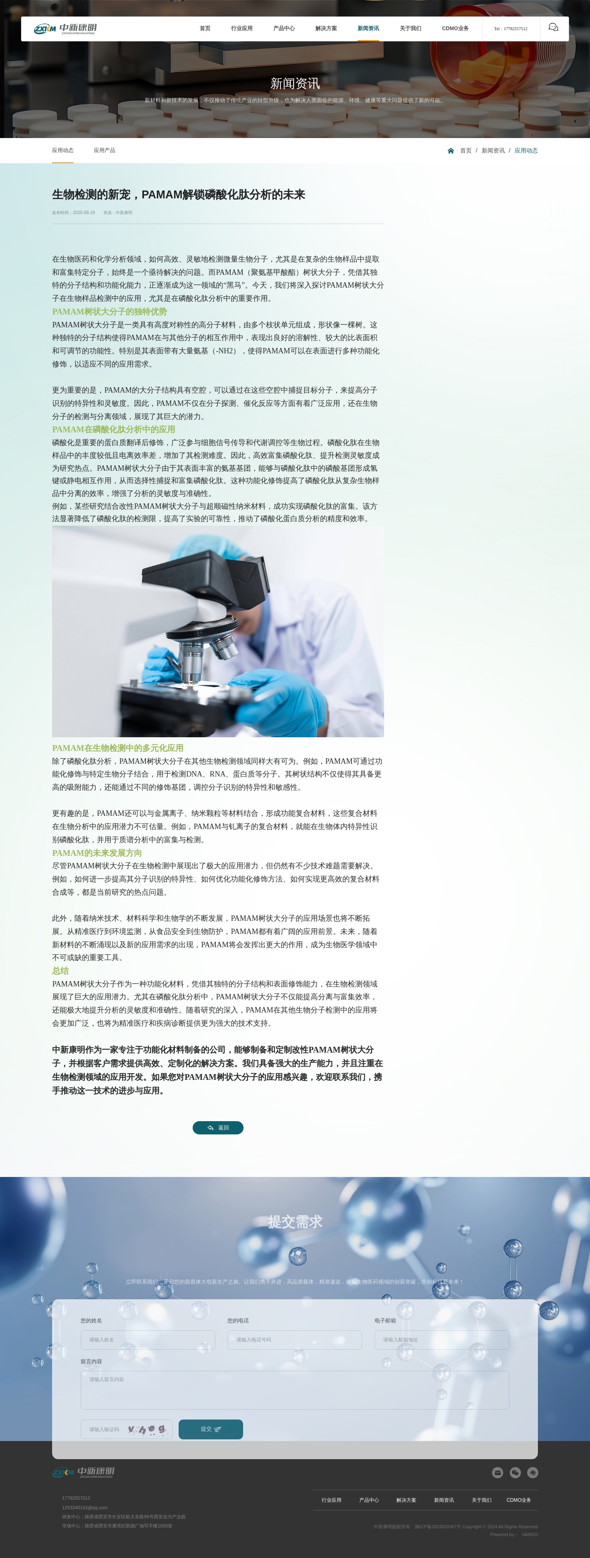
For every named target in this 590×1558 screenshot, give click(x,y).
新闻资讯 (493, 150)
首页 (466, 150)
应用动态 (63, 150)
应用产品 (104, 150)
